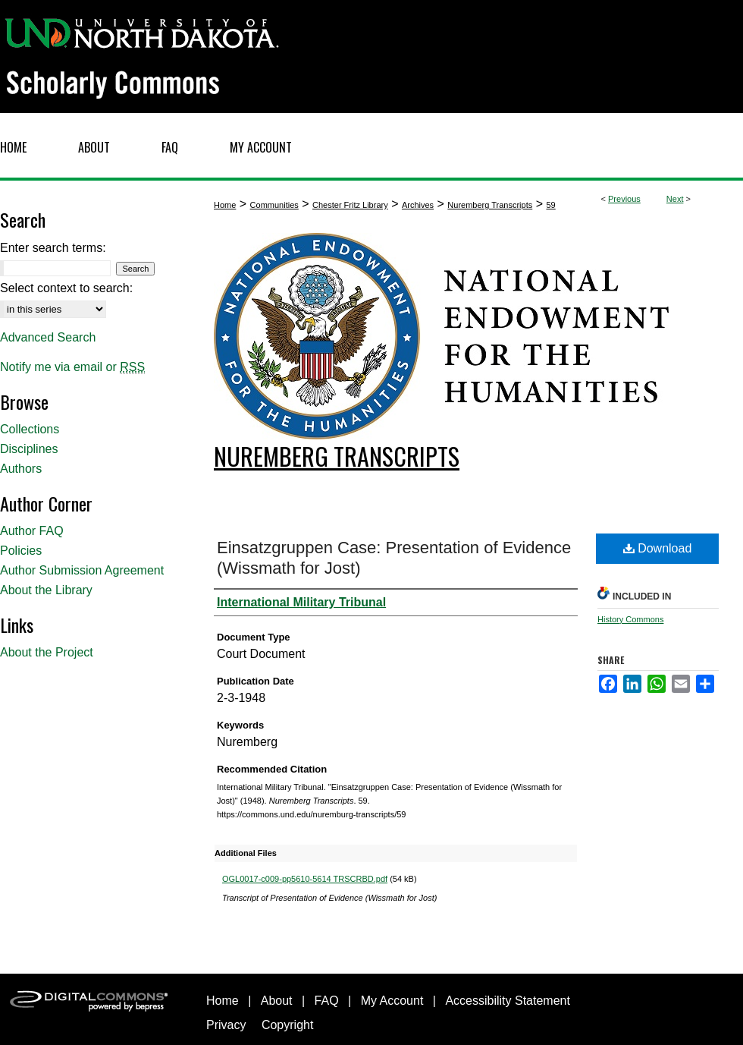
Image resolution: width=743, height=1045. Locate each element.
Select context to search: (66, 288)
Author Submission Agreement (82, 570)
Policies (21, 550)
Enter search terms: (53, 247)
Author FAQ (32, 530)
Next (675, 198)
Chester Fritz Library (350, 204)
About (277, 1000)
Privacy (226, 1024)
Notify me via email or (72, 367)
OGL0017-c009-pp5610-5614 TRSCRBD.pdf (304, 878)
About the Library (46, 590)
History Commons (630, 619)
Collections (29, 429)
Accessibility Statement (507, 1000)
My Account (392, 1000)
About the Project (46, 652)
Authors (21, 468)
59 (550, 204)
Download (657, 548)
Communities (274, 204)
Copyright (287, 1024)
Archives (418, 204)
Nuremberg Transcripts (489, 204)
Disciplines (29, 448)
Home (225, 204)
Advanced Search (48, 337)
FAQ (327, 1000)
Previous (624, 198)
